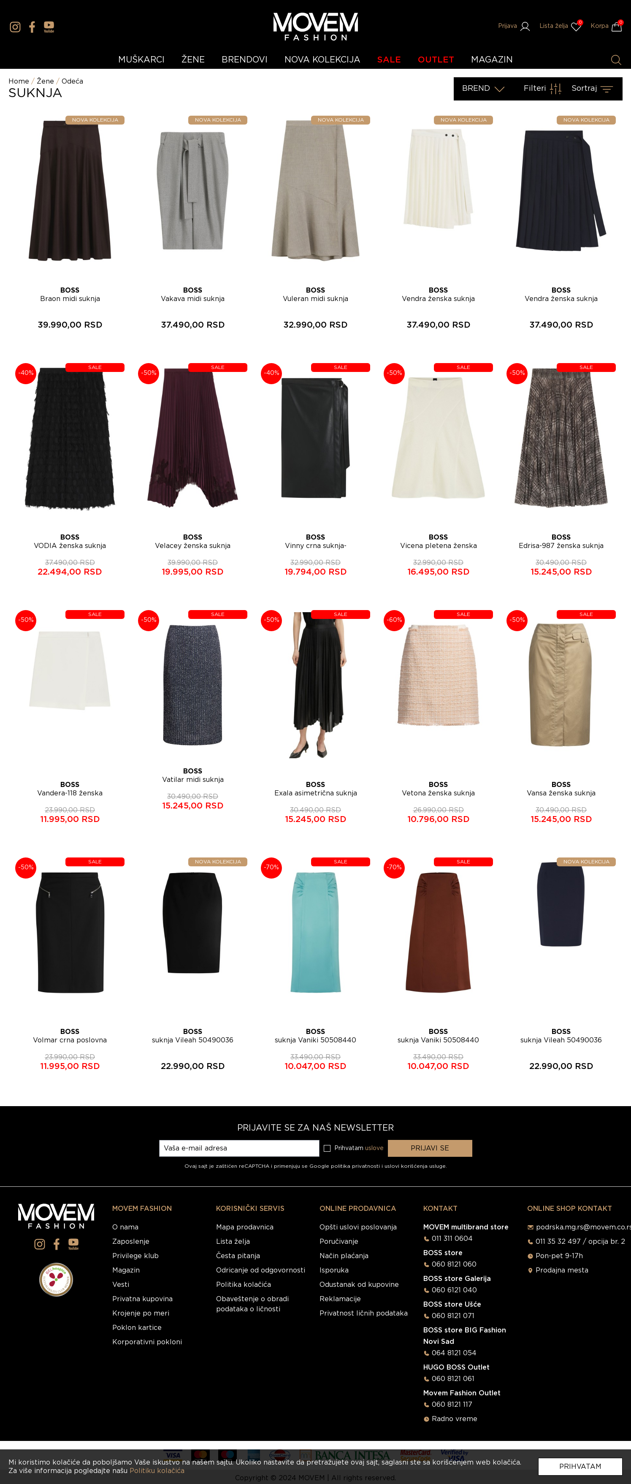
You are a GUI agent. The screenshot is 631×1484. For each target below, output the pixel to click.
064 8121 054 (454, 1353)
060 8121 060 (454, 1264)
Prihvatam (580, 1466)
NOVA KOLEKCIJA (322, 60)
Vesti (120, 1284)
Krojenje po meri (140, 1313)
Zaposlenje (130, 1241)
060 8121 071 (453, 1316)
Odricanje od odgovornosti (260, 1270)
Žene (45, 81)
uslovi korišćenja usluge (415, 1166)
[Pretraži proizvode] (616, 60)
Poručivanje (339, 1241)
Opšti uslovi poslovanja (358, 1227)
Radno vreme (454, 1419)
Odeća (72, 81)
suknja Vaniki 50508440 (315, 1040)
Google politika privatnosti (345, 1166)
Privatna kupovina (142, 1299)
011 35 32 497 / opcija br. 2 (580, 1241)
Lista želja (233, 1241)
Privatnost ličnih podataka (364, 1313)
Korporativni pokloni (147, 1342)
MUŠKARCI (141, 60)
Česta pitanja (238, 1256)
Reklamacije (340, 1299)
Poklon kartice (137, 1327)
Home (18, 81)
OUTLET (436, 60)
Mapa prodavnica (245, 1227)
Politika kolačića (243, 1284)
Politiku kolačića (157, 1471)
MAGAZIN (492, 60)
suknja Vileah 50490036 (192, 1040)
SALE (389, 60)
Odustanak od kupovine (359, 1284)
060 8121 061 (453, 1378)
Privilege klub (135, 1256)
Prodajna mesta (562, 1270)
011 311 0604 (452, 1238)
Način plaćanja (344, 1256)
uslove (374, 1148)
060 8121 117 (452, 1404)
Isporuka (334, 1270)
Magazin (126, 1270)
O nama (125, 1227)
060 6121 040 (454, 1290)
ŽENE (193, 60)
